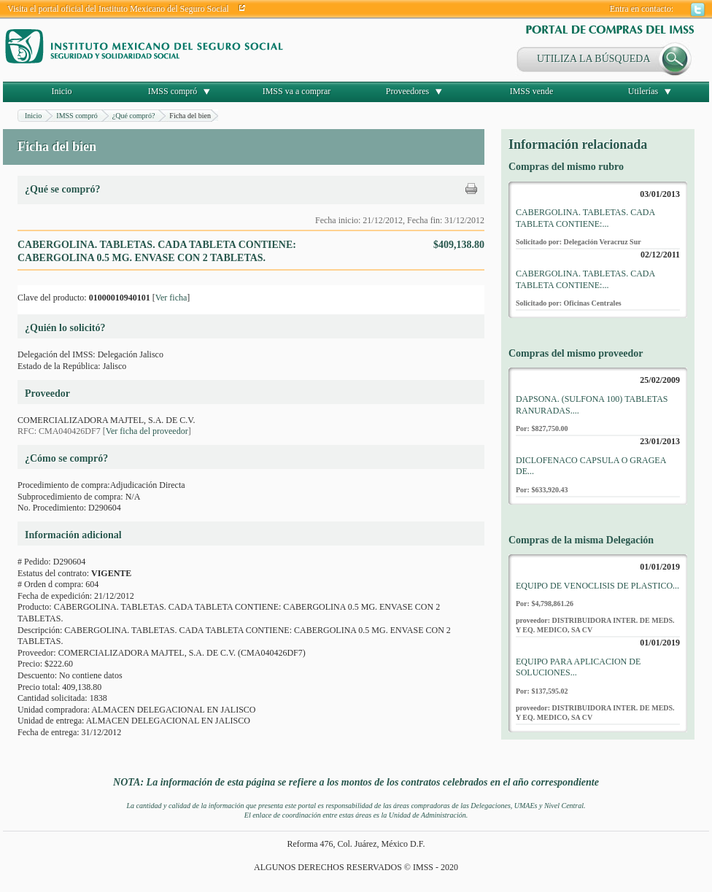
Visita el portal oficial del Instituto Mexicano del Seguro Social (118, 9)
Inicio (62, 91)
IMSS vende (532, 91)
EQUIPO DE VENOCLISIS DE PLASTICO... (597, 586)
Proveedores (407, 91)
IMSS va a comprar (297, 91)
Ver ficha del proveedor (147, 431)
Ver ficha (171, 297)
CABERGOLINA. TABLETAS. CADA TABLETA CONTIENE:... (585, 218)
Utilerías (643, 91)
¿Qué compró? (133, 116)
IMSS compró (173, 91)
